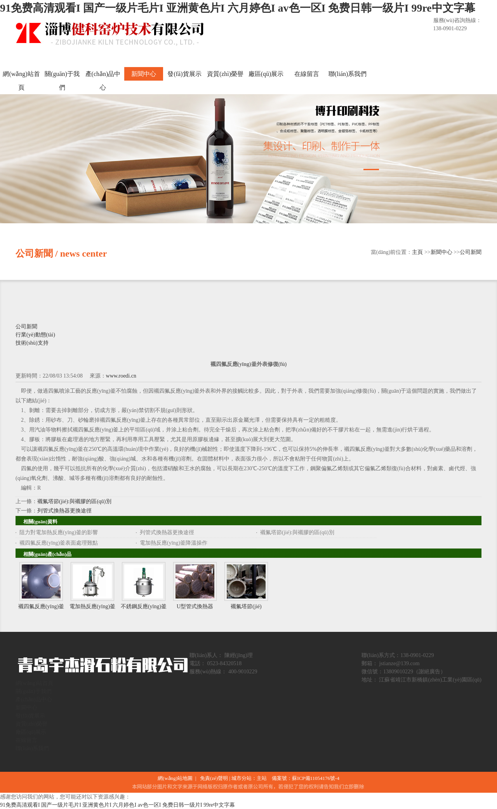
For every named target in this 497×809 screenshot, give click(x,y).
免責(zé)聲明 (214, 778)
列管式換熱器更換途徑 (64, 511)
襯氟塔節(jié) (246, 606)
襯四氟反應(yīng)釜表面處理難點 (58, 543)
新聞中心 (441, 252)
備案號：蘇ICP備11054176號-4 (305, 778)
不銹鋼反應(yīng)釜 (144, 606)
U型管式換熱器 (195, 606)
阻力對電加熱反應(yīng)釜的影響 (58, 532)
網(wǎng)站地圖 (176, 778)
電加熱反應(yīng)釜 (92, 606)
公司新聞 (470, 252)
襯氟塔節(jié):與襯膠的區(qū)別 (74, 501)
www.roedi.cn (121, 376)
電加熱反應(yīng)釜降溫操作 (173, 543)
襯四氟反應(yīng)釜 (41, 606)
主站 (262, 778)
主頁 (417, 252)
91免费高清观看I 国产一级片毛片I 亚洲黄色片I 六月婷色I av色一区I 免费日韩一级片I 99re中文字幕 (237, 8)
